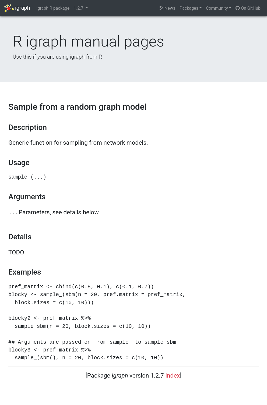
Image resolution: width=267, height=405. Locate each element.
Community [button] (217, 8)
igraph (17, 8)
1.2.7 (79, 8)
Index (172, 375)
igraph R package (53, 8)
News (167, 8)
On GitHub (248, 8)
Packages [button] (189, 8)
